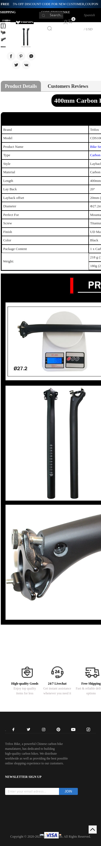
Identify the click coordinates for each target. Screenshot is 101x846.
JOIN (68, 791)
